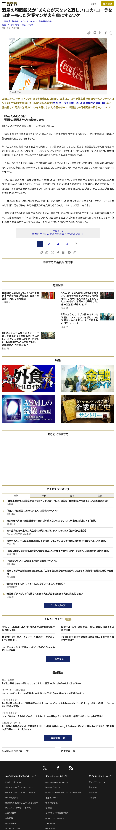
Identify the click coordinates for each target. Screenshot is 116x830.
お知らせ (92, 798)
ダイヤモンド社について (100, 776)
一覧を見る (58, 659)
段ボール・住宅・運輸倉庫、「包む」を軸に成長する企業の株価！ (87, 628)
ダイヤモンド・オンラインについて (20, 776)
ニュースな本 (27, 25)
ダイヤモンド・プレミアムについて (19, 787)
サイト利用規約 (11, 798)
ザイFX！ (49, 808)
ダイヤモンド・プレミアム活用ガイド (20, 792)
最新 (16, 495)
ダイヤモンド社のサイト (56, 776)
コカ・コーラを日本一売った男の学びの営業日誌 (79, 103)
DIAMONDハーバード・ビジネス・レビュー (63, 792)
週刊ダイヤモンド (52, 787)
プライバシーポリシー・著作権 (18, 808)
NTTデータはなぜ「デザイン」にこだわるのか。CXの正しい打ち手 (28, 649)
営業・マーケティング (10, 25)
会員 (100, 495)
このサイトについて (13, 782)
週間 (72, 495)
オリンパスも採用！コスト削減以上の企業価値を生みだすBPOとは (28, 628)
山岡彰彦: (27, 21)
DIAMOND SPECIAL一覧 (15, 751)
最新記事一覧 (58, 738)
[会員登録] (107, 3)
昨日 (44, 495)
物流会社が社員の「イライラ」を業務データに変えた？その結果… (28, 638)
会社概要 (93, 787)
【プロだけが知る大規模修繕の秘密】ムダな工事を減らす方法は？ (87, 638)
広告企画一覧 (68, 751)
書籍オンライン (51, 798)
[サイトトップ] (11, 4)
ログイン (94, 4)
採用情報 (93, 792)
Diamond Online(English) (56, 782)
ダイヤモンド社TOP (97, 782)
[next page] (76, 244)
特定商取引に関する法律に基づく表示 (21, 803)
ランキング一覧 (58, 605)
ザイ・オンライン (52, 803)
